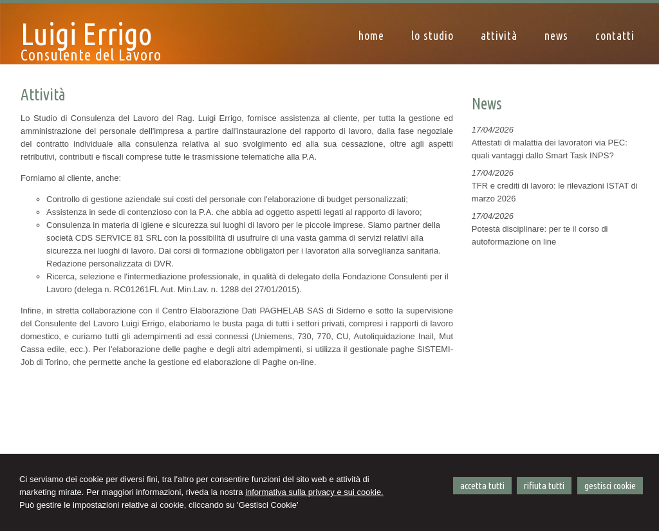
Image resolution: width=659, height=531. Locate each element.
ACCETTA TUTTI (482, 485)
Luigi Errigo (87, 33)
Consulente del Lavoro (91, 55)
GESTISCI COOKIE (610, 485)
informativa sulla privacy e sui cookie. (314, 492)
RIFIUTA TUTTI (544, 485)
